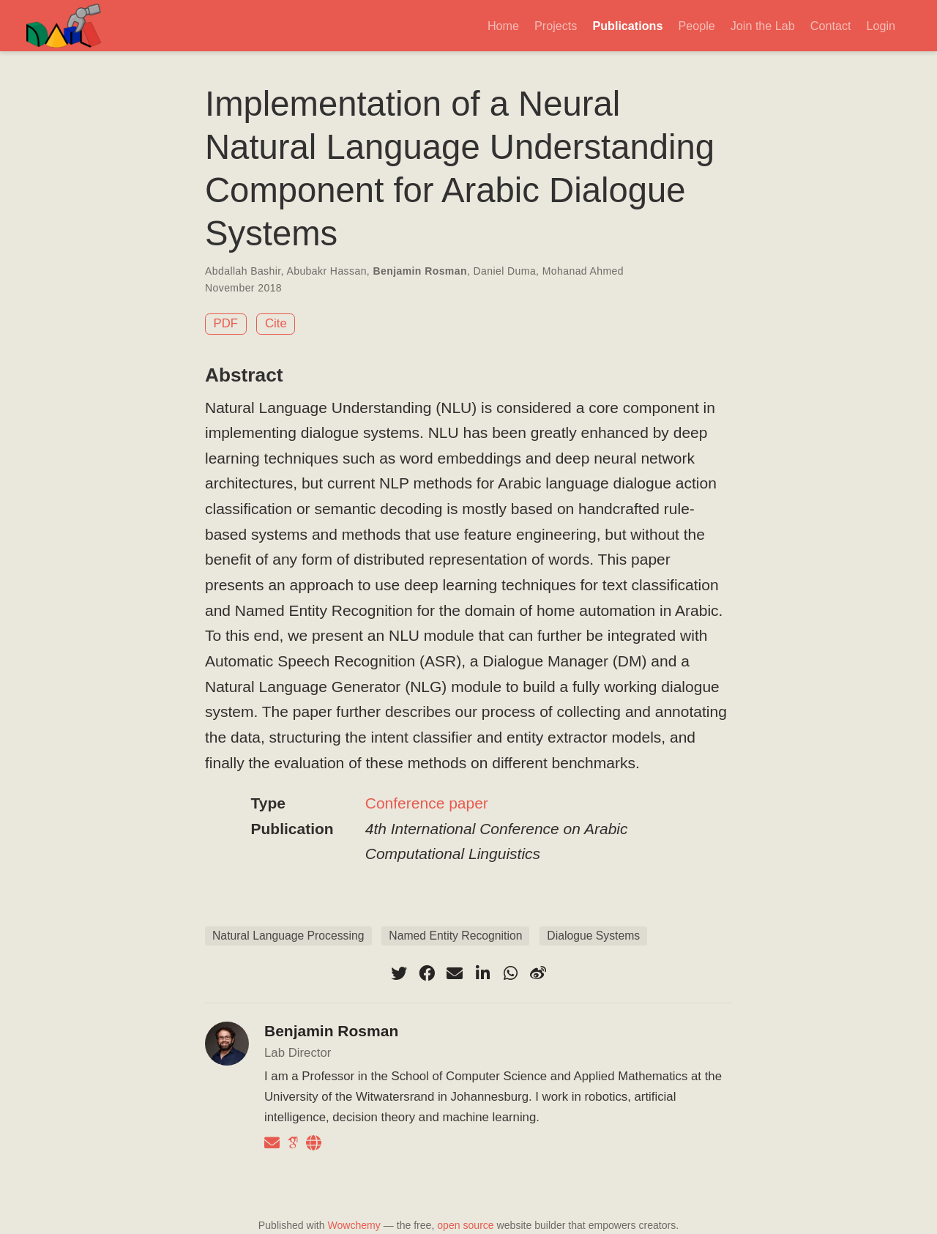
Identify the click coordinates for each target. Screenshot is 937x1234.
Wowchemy (353, 1225)
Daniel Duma (505, 271)
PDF (226, 323)
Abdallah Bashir (243, 271)
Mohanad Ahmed (583, 271)
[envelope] (455, 973)
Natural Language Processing (288, 935)
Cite (276, 323)
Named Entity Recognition (455, 935)
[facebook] (427, 973)
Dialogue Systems (593, 935)
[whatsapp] (510, 973)
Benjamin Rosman (419, 271)
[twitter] (399, 973)
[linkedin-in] (482, 973)
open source (465, 1225)
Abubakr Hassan (326, 271)
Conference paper (426, 803)
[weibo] (538, 973)
